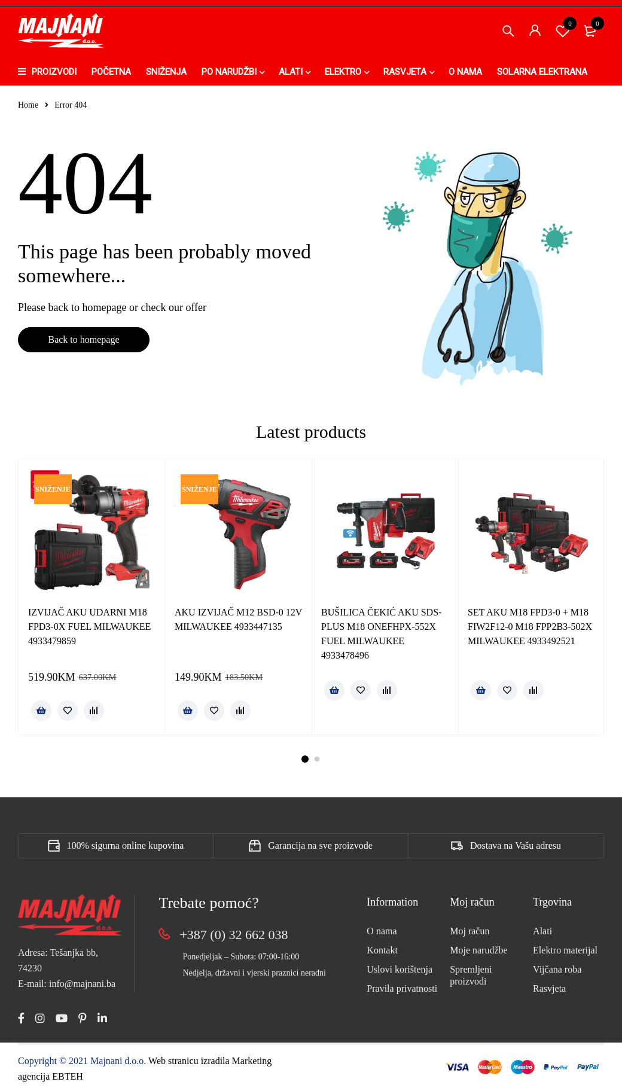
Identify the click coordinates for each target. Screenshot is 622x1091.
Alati (542, 931)
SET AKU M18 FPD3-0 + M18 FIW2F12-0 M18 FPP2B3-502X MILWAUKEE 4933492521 (530, 626)
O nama (382, 931)
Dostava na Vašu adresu (515, 845)
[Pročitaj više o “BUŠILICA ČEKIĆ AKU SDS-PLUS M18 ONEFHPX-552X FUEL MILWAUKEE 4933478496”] (334, 690)
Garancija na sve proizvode (320, 845)
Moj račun (469, 931)
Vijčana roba (557, 969)
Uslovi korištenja (399, 969)
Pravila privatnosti (402, 988)
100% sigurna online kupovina (125, 845)
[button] (41, 710)
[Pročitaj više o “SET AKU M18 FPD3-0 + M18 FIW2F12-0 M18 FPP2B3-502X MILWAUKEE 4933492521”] (481, 690)
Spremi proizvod (563, 30)
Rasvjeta (549, 988)
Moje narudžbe (478, 950)
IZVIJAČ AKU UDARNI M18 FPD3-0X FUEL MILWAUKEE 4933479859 (89, 626)
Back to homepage (83, 339)
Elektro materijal (565, 950)
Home (28, 104)
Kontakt (382, 950)
